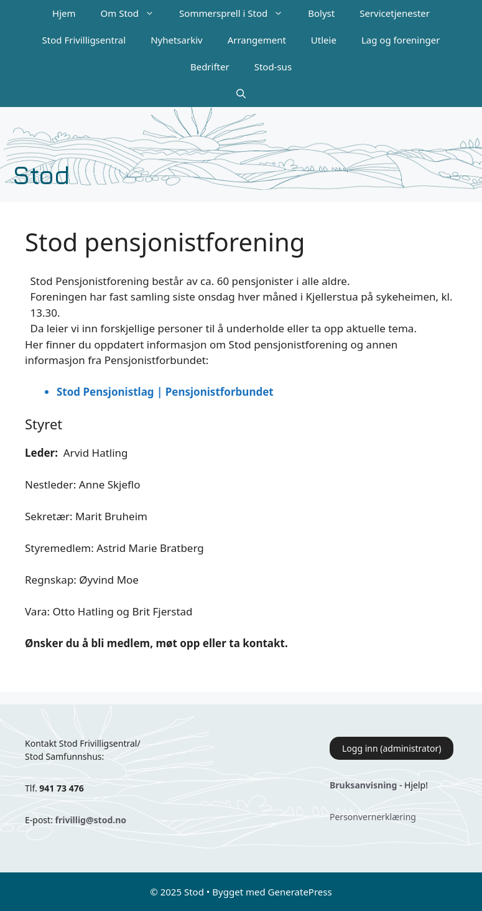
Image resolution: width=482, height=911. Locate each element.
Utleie (323, 40)
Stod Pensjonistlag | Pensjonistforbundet (165, 392)
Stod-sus (273, 66)
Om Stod (134, 13)
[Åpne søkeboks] (241, 93)
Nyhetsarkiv (177, 40)
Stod (41, 174)
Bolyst (321, 13)
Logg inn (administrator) (391, 748)
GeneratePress (300, 891)
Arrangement (257, 40)
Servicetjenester (394, 13)
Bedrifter (209, 66)
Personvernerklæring (373, 817)
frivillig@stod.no (90, 820)
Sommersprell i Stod (237, 13)
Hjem (63, 13)
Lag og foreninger (400, 40)
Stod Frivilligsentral (84, 40)
